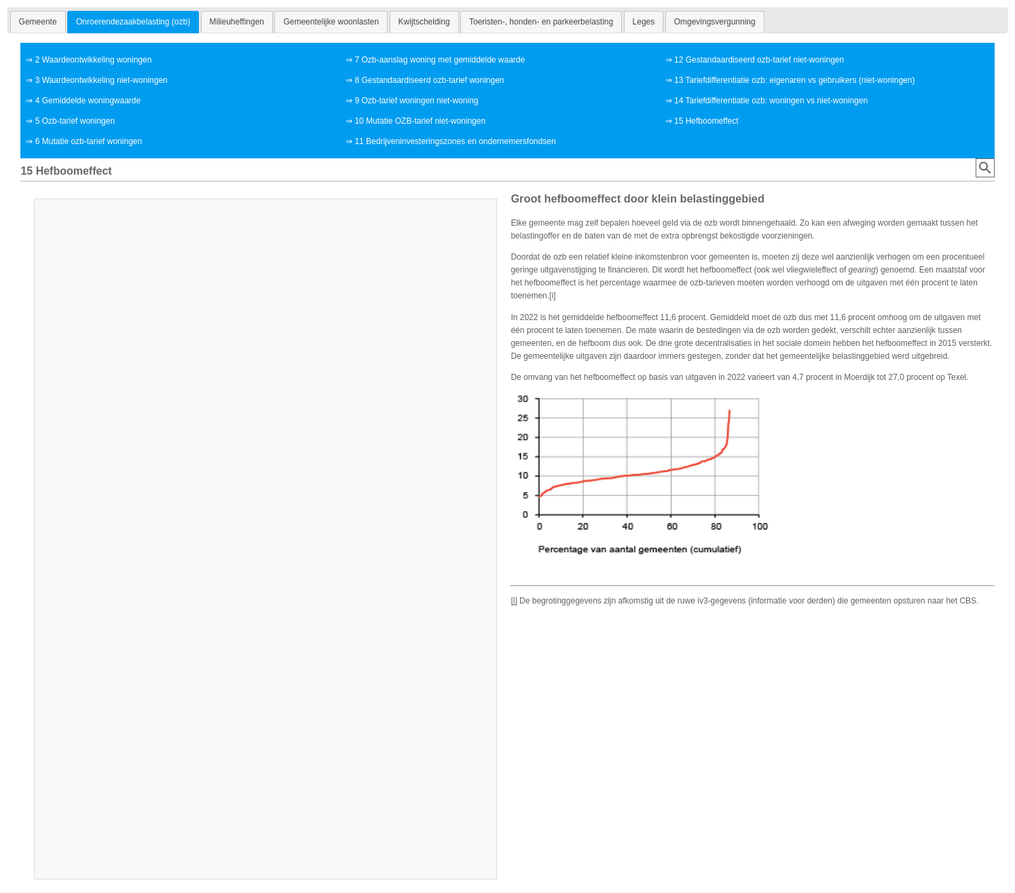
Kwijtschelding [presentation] (424, 22)
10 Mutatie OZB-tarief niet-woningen (419, 121)
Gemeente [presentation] (38, 22)
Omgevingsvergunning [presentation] (715, 22)
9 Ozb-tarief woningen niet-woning (416, 100)
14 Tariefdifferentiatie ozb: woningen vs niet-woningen (771, 100)
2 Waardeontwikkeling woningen (93, 60)
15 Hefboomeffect (706, 121)
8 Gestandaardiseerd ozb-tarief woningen (429, 80)
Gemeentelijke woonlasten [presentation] (331, 22)
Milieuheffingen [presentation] (237, 22)
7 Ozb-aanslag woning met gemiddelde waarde (439, 60)
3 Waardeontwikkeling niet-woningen (101, 80)
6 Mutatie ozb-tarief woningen (88, 141)
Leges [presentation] (644, 22)
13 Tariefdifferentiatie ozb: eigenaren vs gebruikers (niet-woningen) (794, 80)
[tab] (38, 22)
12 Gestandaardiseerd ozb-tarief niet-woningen (759, 60)
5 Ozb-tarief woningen (75, 121)
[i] (552, 295)
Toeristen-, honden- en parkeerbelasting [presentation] (541, 22)
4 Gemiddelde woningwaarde (88, 100)
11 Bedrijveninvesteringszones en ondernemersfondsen (454, 141)
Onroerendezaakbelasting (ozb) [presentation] (133, 22)
